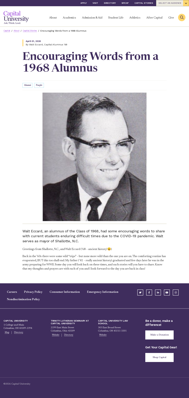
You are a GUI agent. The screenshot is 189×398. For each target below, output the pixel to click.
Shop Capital (160, 359)
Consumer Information (61, 292)
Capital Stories (144, 3)
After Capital (154, 17)
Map (6, 333)
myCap (125, 3)
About (53, 17)
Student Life (115, 17)
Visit (95, 3)
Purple (39, 85)
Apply (83, 3)
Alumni (28, 85)
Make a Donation (161, 335)
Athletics (134, 17)
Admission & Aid (92, 17)
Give (171, 17)
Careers (9, 292)
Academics (69, 17)
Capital (7, 30)
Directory (110, 3)
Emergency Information (99, 292)
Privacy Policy (30, 292)
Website (54, 336)
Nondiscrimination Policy (20, 299)
